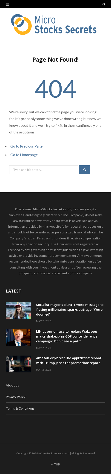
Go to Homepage (24, 154)
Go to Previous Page (26, 146)
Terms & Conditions (20, 408)
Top (55, 464)
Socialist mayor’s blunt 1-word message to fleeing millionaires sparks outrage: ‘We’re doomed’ (70, 309)
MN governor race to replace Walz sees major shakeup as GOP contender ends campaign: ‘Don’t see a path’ (66, 336)
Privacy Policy (15, 397)
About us (12, 385)
